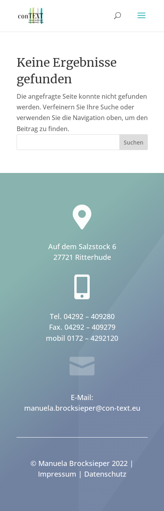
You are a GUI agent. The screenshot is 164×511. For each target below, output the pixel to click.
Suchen (133, 142)
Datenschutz (105, 474)
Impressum (57, 474)
